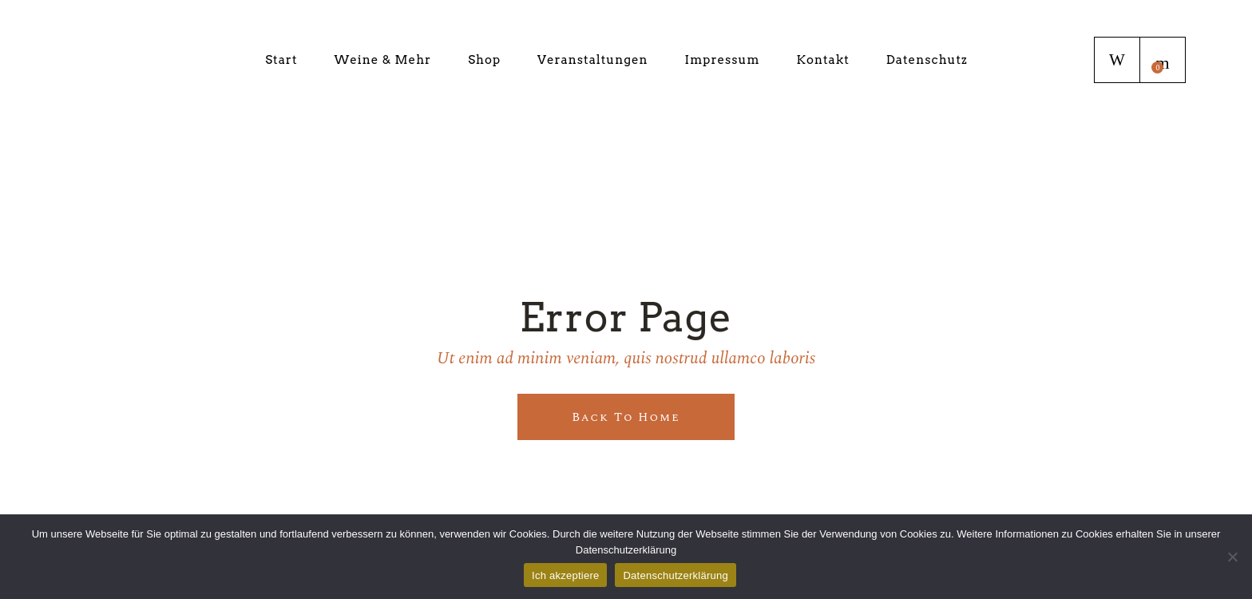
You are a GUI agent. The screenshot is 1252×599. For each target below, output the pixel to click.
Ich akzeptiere (565, 575)
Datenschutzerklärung (675, 575)
